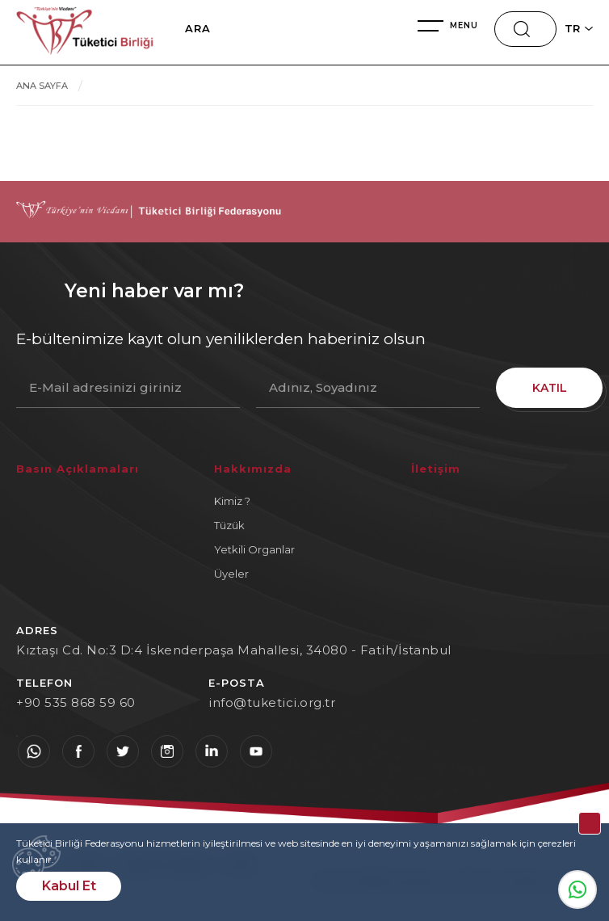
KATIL (544, 388)
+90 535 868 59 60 (76, 702)
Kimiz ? (232, 500)
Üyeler (231, 573)
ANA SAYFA (42, 85)
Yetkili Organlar (254, 549)
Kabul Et (69, 886)
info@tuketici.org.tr (271, 702)
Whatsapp (577, 889)
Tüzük (229, 525)
